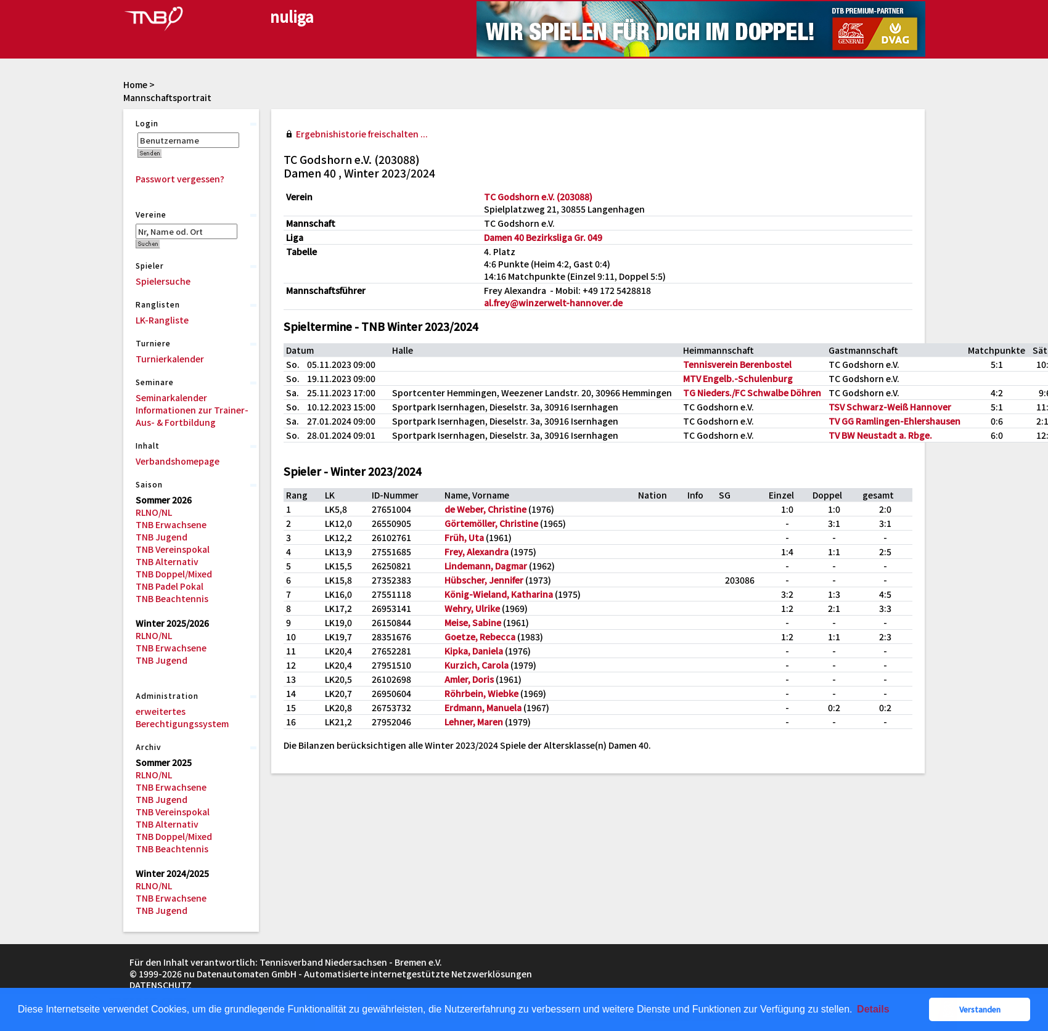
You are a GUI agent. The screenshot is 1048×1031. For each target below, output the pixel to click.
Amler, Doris (469, 679)
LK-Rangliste (162, 320)
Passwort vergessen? (180, 179)
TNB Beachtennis (172, 598)
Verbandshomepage (177, 461)
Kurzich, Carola (476, 665)
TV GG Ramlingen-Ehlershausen (894, 421)
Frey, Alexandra (476, 551)
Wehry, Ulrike (472, 608)
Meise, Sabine (472, 622)
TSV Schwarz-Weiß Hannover (890, 407)
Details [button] (873, 1009)
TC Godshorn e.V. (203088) (538, 196)
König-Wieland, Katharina (498, 594)
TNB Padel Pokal (169, 586)
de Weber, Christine (485, 509)
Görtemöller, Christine (491, 523)
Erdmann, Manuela (483, 707)
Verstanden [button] (980, 1009)
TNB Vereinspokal (173, 549)
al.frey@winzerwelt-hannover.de (553, 302)
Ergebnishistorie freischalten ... (362, 134)
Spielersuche (163, 281)
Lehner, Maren (473, 721)
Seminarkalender (171, 397)
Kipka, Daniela (473, 651)
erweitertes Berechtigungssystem (182, 717)
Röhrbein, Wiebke (481, 693)
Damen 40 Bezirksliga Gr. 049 (543, 237)
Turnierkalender (170, 358)
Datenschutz (160, 985)
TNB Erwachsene (171, 524)
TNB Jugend (161, 537)
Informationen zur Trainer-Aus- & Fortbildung (192, 416)
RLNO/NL (154, 512)
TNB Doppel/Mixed (174, 574)
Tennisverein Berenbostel (737, 364)
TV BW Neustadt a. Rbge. (880, 435)
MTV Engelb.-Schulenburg (738, 378)
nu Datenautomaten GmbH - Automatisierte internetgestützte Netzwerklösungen (358, 974)
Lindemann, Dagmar (485, 566)
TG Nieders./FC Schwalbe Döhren (752, 392)
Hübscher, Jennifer (483, 580)
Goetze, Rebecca (479, 636)
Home (135, 84)
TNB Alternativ (167, 561)
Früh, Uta (464, 537)
